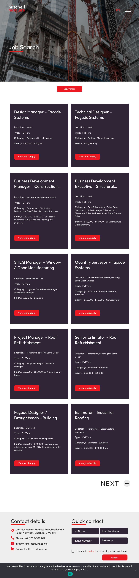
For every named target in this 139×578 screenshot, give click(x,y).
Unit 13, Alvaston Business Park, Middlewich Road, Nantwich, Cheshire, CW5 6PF (40, 531)
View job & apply (26, 156)
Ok (70, 574)
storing (90, 551)
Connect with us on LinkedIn (31, 549)
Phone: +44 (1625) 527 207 (30, 538)
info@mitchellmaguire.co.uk (31, 543)
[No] (135, 570)
